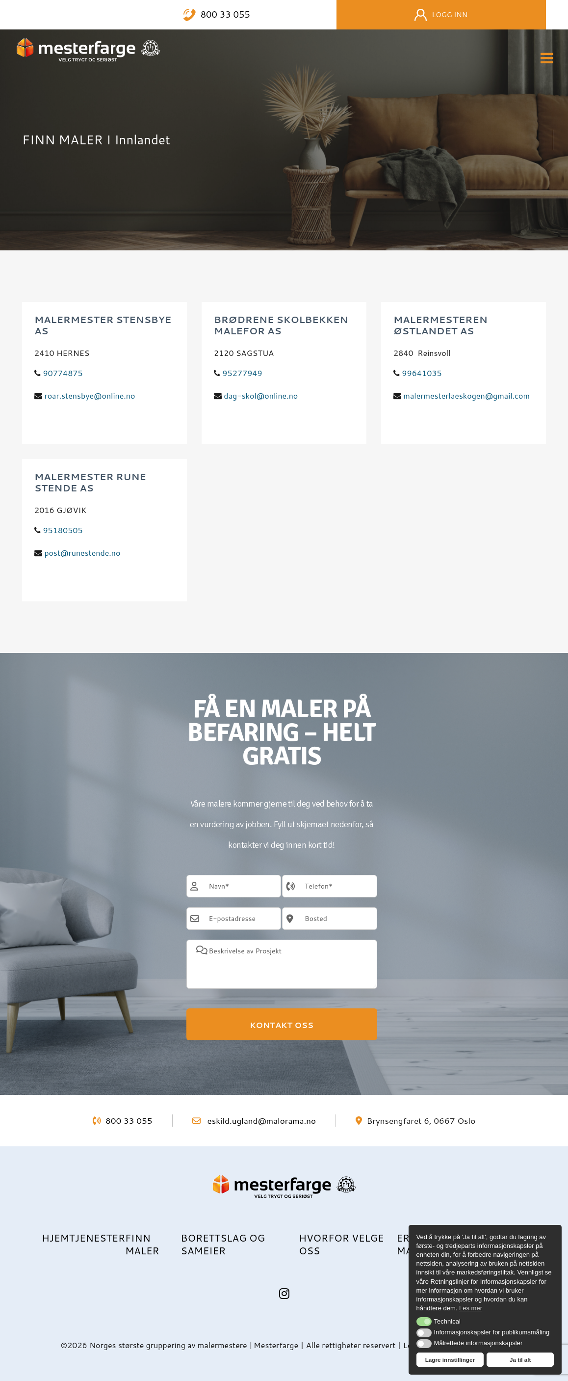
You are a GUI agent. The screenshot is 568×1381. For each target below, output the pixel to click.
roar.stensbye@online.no (89, 395)
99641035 (421, 373)
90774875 (62, 373)
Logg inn (440, 15)
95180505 (62, 530)
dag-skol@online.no (261, 395)
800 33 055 (225, 14)
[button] (424, 1321)
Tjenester (97, 1238)
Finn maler (142, 1244)
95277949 (242, 373)
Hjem (55, 1238)
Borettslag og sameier (223, 1244)
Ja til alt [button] (520, 1359)
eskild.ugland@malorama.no (254, 1120)
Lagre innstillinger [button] (450, 1359)
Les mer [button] (470, 1308)
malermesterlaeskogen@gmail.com (466, 395)
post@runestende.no (82, 552)
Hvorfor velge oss (341, 1244)
